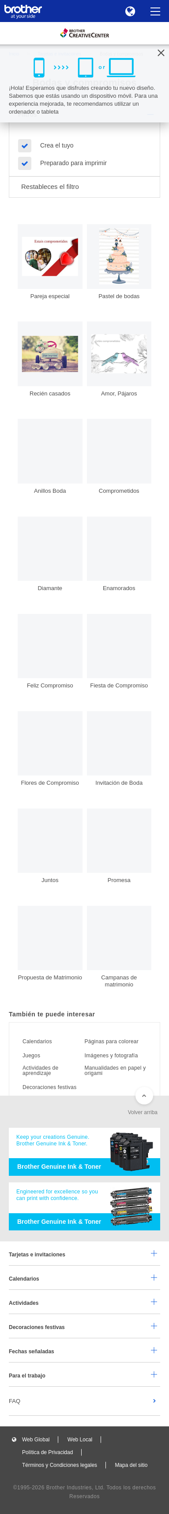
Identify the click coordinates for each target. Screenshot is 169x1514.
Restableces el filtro (50, 186)
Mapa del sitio (131, 1465)
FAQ (14, 1401)
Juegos (31, 1055)
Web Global (35, 1439)
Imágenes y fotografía (111, 1055)
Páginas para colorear (112, 1041)
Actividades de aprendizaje (40, 1070)
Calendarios (37, 1041)
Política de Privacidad (47, 1452)
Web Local (80, 1439)
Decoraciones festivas (49, 1087)
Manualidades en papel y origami (115, 1070)
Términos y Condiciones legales (59, 1465)
